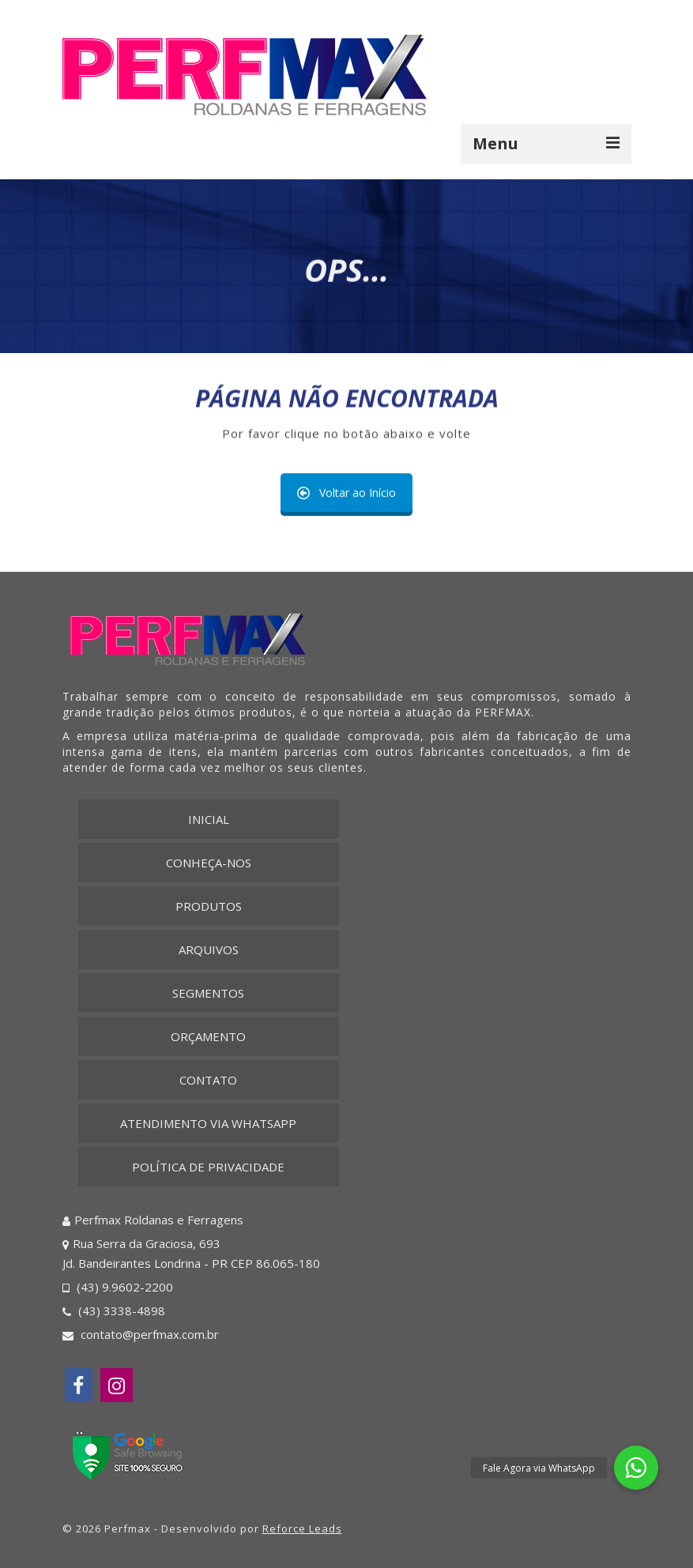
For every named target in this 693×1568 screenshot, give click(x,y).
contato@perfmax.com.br (140, 1334)
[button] (636, 1468)
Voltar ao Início (346, 493)
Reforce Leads (302, 1528)
